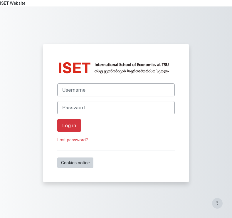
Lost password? (72, 139)
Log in (69, 125)
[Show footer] (217, 203)
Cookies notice (75, 162)
